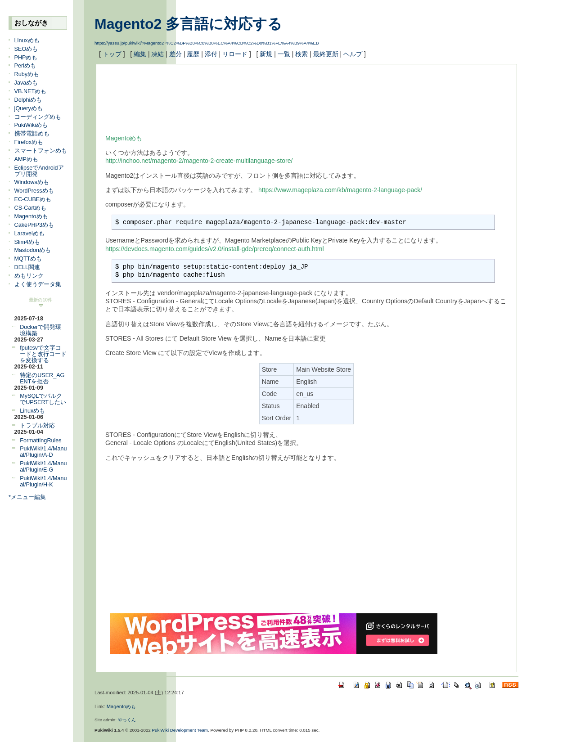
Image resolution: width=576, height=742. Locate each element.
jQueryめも (28, 108)
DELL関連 (27, 267)
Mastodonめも (32, 250)
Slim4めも (27, 242)
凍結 (157, 54)
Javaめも (26, 83)
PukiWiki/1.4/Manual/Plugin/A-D (43, 451)
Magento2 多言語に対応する (188, 24)
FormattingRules (40, 440)
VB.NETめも (30, 91)
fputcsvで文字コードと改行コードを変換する (43, 354)
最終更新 (325, 54)
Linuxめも (27, 40)
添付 (211, 54)
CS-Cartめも (30, 208)
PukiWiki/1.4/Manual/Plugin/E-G (43, 466)
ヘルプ (352, 54)
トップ (112, 54)
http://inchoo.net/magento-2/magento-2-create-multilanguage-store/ (198, 160)
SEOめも (26, 49)
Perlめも (25, 66)
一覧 (284, 54)
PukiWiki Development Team (180, 730)
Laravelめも (29, 233)
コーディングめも (37, 117)
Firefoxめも (29, 142)
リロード (235, 54)
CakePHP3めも (34, 225)
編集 (140, 54)
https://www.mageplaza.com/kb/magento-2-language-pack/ (340, 189)
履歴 (193, 54)
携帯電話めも (32, 133)
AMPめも (26, 159)
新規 (266, 54)
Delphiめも (28, 100)
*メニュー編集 (27, 497)
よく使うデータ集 (37, 284)
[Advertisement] (269, 93)
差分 (175, 54)
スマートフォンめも (40, 151)
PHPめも (26, 57)
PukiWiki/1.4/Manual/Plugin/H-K (43, 481)
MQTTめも (28, 259)
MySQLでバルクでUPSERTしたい (43, 399)
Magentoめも (31, 216)
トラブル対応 (37, 426)
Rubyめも (26, 74)
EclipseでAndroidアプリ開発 (39, 171)
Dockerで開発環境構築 (40, 330)
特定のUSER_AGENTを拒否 (42, 378)
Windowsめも (31, 182)
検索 (301, 54)
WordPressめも (34, 191)
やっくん (127, 719)
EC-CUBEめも (33, 199)
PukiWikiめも (31, 125)
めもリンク (29, 276)
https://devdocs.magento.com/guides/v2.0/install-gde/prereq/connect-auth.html (214, 248)
